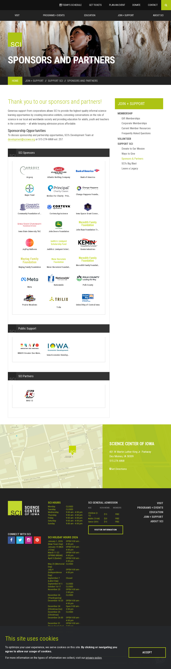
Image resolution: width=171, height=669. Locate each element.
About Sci (158, 15)
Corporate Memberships (134, 123)
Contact (153, 5)
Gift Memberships (131, 118)
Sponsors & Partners (132, 158)
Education (89, 15)
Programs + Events (54, 15)
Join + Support (126, 15)
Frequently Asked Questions (136, 133)
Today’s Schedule (70, 5)
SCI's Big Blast (129, 163)
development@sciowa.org (21, 139)
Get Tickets (95, 5)
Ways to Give (128, 153)
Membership (125, 113)
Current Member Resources (136, 128)
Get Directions (118, 469)
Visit (17, 15)
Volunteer (124, 138)
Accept (147, 652)
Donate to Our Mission (133, 148)
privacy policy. (94, 657)
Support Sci (125, 143)
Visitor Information (105, 529)
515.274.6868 (116, 460)
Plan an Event (117, 5)
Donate (136, 5)
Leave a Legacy (130, 168)
